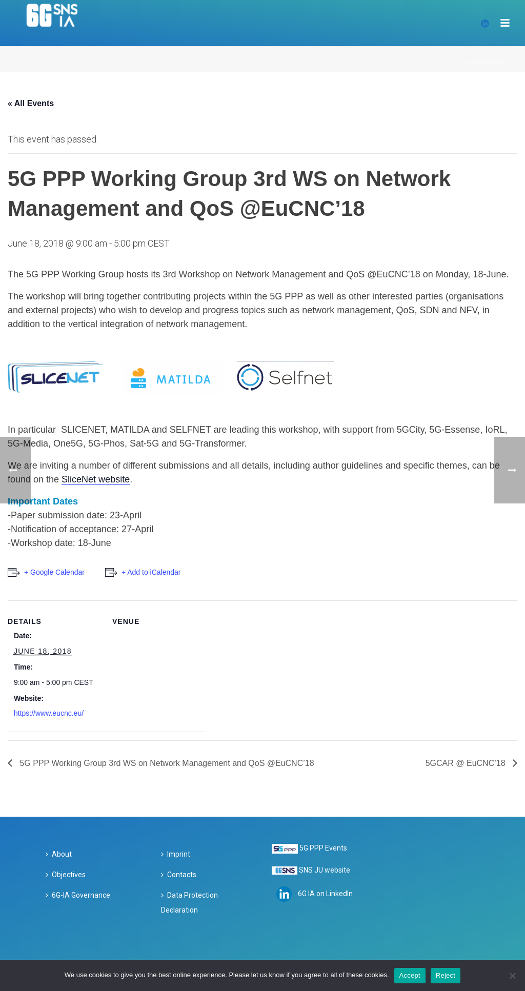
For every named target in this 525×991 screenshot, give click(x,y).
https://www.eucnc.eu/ (49, 713)
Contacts (178, 875)
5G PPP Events (323, 848)
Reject (445, 975)
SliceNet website (96, 479)
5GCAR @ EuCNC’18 (467, 763)
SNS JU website (324, 870)
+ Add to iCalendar (151, 572)
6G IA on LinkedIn (325, 893)
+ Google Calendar (54, 572)
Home (474, 62)
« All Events (31, 103)
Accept (409, 975)
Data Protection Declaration (189, 903)
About (59, 854)
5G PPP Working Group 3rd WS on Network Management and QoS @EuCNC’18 (165, 763)
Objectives (66, 875)
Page (496, 62)
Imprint (175, 854)
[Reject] (512, 975)
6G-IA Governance (78, 895)
